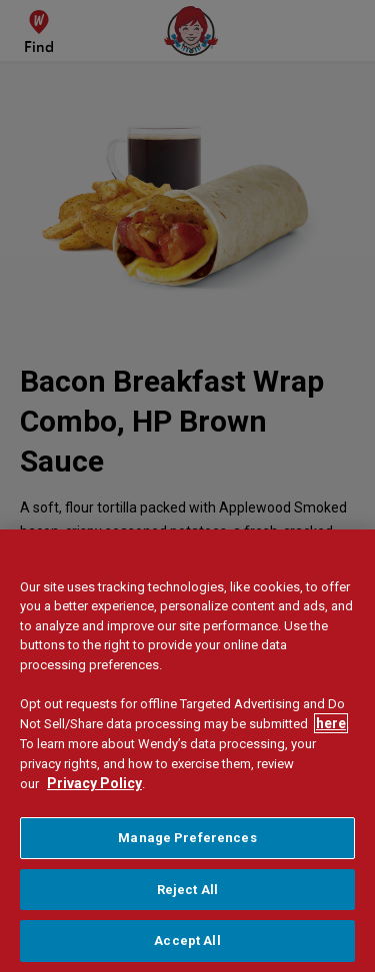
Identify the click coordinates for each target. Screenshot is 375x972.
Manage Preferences (187, 837)
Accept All (187, 940)
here (331, 723)
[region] (187, 750)
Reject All (187, 889)
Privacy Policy (94, 783)
